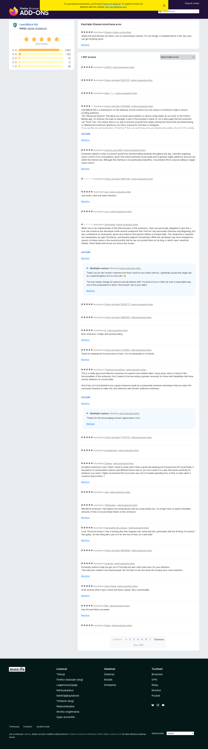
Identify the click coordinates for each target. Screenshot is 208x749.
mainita (27, 734)
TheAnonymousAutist (114, 369)
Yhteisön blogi (65, 700)
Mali (106, 606)
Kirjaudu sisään (192, 3)
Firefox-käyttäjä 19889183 (117, 317)
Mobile (108, 679)
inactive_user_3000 (113, 150)
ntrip (106, 492)
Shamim (108, 32)
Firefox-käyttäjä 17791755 (117, 437)
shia (106, 192)
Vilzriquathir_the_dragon (115, 528)
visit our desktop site (115, 7)
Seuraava (159, 639)
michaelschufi (110, 450)
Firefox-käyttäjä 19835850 (117, 550)
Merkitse (85, 45)
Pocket (156, 695)
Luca (106, 211)
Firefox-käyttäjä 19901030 (117, 179)
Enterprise (110, 684)
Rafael (107, 625)
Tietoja (60, 674)
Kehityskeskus (65, 690)
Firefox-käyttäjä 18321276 (117, 80)
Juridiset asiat (43, 726)
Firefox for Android (111, 4)
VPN (154, 679)
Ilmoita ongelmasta (67, 711)
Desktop (109, 674)
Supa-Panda (110, 586)
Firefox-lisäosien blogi (69, 679)
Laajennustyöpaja (66, 684)
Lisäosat (61, 668)
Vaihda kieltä (158, 733)
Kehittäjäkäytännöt (67, 695)
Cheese (108, 463)
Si (105, 330)
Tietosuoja (14, 726)
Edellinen (117, 639)
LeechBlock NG (28, 24)
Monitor (156, 690)
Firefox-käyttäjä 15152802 (117, 350)
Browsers (157, 674)
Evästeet (28, 726)
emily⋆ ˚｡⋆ (109, 93)
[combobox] (178, 11)
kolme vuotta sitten (122, 32)
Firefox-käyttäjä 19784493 (117, 106)
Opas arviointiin (65, 717)
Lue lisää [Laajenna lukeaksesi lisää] (85, 133)
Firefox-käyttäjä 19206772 (117, 304)
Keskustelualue (65, 706)
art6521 (108, 67)
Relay (155, 684)
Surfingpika (109, 224)
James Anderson (37, 28)
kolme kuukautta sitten (124, 67)
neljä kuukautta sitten (141, 317)
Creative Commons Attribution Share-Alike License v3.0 (94, 734)
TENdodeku (110, 505)
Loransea (108, 563)
